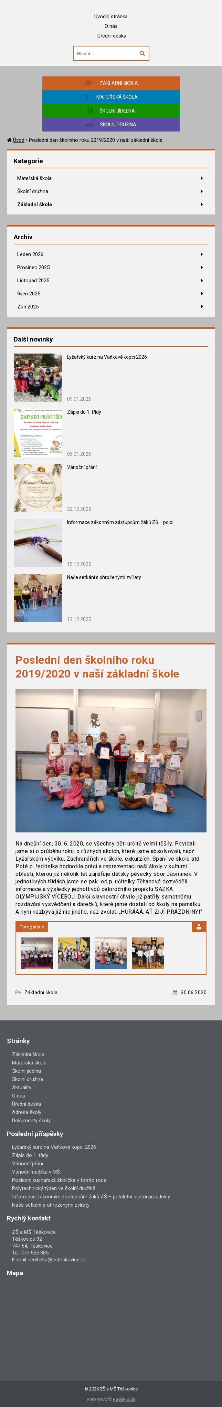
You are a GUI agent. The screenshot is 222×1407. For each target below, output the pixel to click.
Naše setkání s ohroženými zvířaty (104, 577)
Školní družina (32, 191)
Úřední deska (111, 36)
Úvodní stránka (111, 16)
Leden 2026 (30, 254)
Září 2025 (28, 307)
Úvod (18, 140)
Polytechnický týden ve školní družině (53, 1188)
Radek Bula (124, 1399)
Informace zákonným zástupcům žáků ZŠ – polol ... (122, 522)
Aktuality (21, 1087)
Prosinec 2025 (33, 267)
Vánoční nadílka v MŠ (36, 1172)
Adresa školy (26, 1112)
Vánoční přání (82, 467)
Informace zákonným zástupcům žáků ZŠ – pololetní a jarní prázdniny (91, 1197)
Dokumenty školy (31, 1120)
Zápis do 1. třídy (84, 412)
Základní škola (34, 204)
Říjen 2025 (28, 294)
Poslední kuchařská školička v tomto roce (59, 1180)
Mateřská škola (34, 178)
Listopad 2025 (33, 280)
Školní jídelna (26, 1071)
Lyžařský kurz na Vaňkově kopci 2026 (107, 357)
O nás (111, 26)
